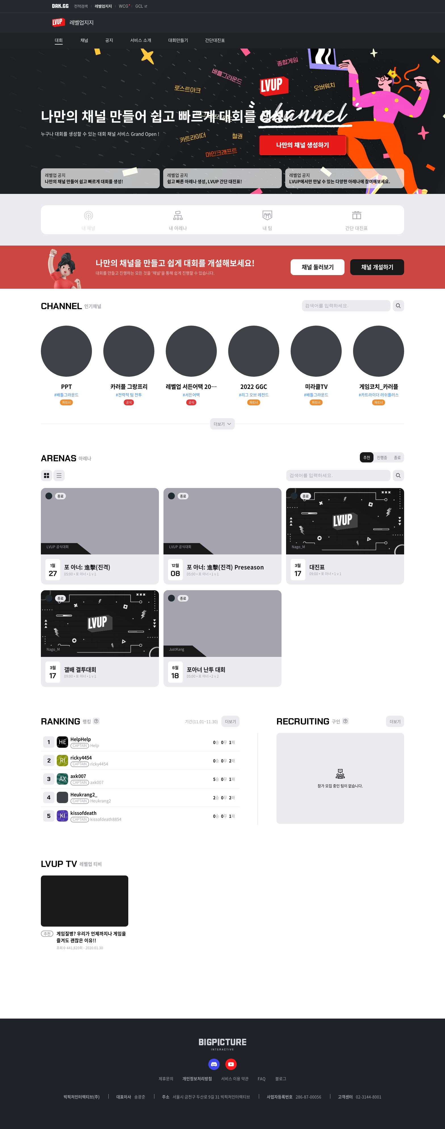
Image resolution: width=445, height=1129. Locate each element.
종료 (397, 457)
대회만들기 (178, 40)
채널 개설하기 (377, 267)
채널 (84, 40)
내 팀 (267, 228)
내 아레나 (178, 228)
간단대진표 (215, 40)
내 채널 (88, 228)
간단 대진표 (356, 228)
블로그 (280, 1078)
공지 (109, 40)
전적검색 (81, 6)
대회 (59, 40)
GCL (141, 6)
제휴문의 (166, 1078)
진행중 (382, 457)
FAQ (261, 1078)
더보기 (222, 424)
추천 (366, 457)
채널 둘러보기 (318, 267)
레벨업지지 (103, 6)
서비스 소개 (140, 40)
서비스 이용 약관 (235, 1078)
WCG (123, 6)
